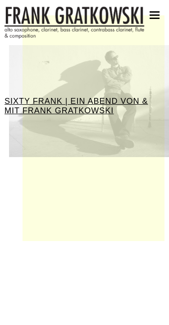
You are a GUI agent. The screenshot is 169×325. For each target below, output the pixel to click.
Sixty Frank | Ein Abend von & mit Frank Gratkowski (76, 106)
